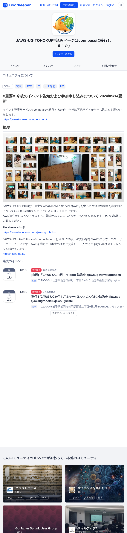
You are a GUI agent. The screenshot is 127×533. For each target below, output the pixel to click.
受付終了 (36, 270)
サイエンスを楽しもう (93, 488)
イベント (16, 66)
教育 (100, 497)
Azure (44, 497)
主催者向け (69, 5)
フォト (77, 66)
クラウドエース (25, 488)
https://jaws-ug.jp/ (14, 253)
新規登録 (85, 5)
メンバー (48, 66)
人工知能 (50, 86)
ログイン (98, 5)
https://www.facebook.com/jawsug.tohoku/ (29, 232)
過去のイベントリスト (63, 313)
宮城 (19, 86)
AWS (29, 86)
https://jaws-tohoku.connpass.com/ (25, 119)
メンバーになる (63, 54)
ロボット (74, 497)
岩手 (34, 307)
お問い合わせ (109, 66)
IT (38, 86)
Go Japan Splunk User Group (36, 528)
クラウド (31, 497)
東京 (10, 497)
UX (62, 86)
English (109, 5)
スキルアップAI (88, 528)
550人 (7, 86)
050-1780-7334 (49, 5)
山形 (34, 280)
